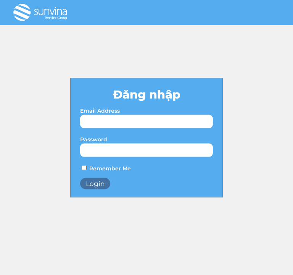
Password (93, 139)
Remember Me (110, 168)
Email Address (100, 110)
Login (95, 184)
